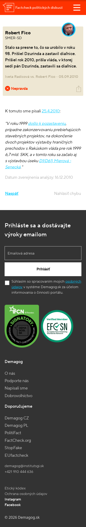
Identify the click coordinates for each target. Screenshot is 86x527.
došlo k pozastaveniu (47, 123)
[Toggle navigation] (76, 7)
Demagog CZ (17, 418)
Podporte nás (17, 381)
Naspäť (11, 193)
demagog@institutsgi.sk (24, 466)
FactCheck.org (18, 440)
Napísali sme (16, 388)
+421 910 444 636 (19, 471)
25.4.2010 (51, 111)
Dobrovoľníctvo (18, 395)
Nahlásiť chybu (67, 193)
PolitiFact (13, 433)
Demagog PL (16, 425)
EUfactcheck (16, 455)
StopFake (13, 448)
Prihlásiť (43, 269)
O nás (10, 373)
